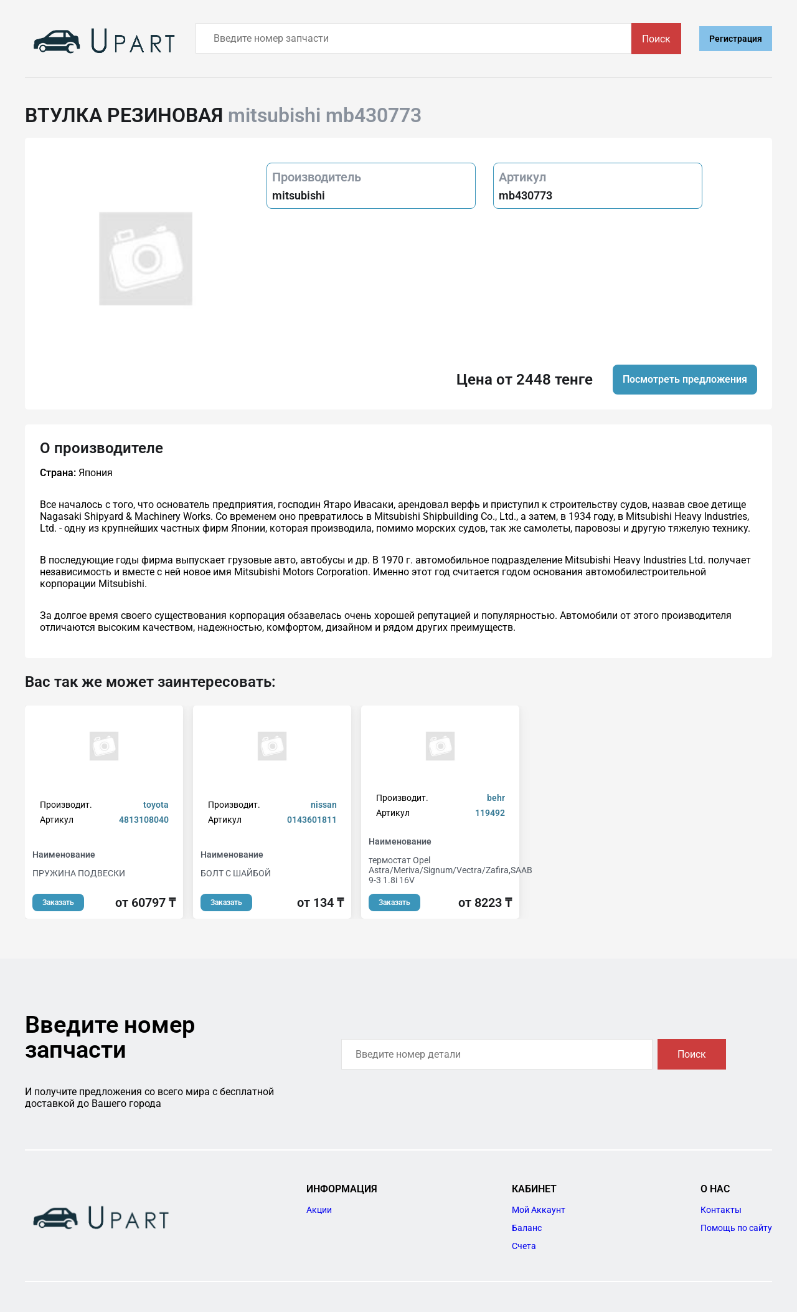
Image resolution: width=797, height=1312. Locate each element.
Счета (524, 1246)
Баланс (527, 1228)
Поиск (656, 39)
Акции (319, 1210)
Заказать (58, 902)
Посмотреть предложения (685, 379)
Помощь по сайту (736, 1228)
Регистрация (735, 39)
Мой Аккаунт (538, 1210)
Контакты (721, 1210)
